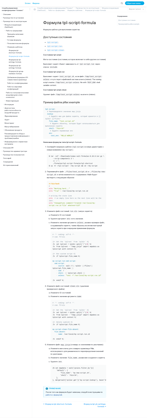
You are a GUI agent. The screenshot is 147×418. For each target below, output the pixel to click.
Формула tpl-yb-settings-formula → (95, 401)
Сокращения (8, 162)
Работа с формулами (14, 31)
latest (136, 9)
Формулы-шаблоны (14, 47)
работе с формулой (54, 390)
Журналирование (11, 116)
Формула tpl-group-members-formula (16, 72)
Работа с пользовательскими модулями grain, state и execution (17, 95)
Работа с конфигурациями (17, 83)
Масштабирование (12, 127)
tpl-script (52, 42)
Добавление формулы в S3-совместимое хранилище (17, 78)
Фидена (35, 3)
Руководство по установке (13, 18)
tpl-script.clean (55, 49)
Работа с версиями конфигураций (14, 88)
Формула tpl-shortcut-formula (15, 51)
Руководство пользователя (13, 155)
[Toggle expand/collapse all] (30, 9)
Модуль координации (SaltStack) (13, 26)
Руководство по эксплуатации (15, 21)
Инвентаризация (12, 101)
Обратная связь (133, 3)
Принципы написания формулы (15, 35)
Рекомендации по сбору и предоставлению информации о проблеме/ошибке (17, 136)
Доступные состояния (126, 20)
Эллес (28, 3)
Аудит (7, 120)
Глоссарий (7, 158)
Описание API (8, 148)
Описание (7, 14)
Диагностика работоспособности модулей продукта (13, 110)
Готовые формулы (14, 40)
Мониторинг (9, 123)
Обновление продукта (13, 130)
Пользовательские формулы (18, 43)
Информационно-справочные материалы (16, 143)
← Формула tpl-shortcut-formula (57, 400)
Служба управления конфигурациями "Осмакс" (12, 9)
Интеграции (9, 104)
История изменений (10, 165)
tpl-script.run (54, 46)
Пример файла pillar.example (128, 24)
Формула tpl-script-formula (19, 56)
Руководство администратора (15, 151)
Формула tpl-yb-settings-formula (15, 61)
